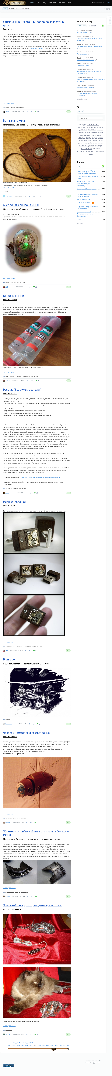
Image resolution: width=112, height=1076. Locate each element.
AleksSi (79, 52)
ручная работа (88, 143)
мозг (18, 282)
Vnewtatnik (9, 723)
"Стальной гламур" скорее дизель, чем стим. (32, 905)
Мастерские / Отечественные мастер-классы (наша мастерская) (86, 184)
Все (5, 8)
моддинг (94, 138)
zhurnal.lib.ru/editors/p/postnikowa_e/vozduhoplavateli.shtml (40, 477)
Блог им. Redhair (10, 299)
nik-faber (8, 896)
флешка (81, 151)
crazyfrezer (9, 196)
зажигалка (92, 130)
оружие (86, 140)
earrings (24, 376)
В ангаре (9, 659)
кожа (81, 135)
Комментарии (82, 25)
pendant (19, 376)
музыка (100, 138)
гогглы (91, 127)
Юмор (91, 154)
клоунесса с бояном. (37, 48)
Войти (108, 2)
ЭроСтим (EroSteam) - (84, 202)
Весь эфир (80, 99)
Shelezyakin (80, 44)
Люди (44, 3)
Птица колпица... (82, 54)
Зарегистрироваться (98, 2)
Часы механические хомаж (85, 60)
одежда (80, 140)
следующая (28, 1042)
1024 (22, 1045)
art (80, 124)
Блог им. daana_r (10, 29)
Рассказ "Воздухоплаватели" (22, 389)
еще (69, 3)
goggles (84, 124)
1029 (43, 1045)
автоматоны (9, 818)
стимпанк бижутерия (33, 376)
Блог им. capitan (10, 736)
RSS (85, 99)
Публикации (92, 25)
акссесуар (25, 892)
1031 (51, 1045)
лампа (99, 135)
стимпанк (86, 148)
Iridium (79, 30)
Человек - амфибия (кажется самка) (27, 733)
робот (101, 140)
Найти (108, 8)
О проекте (62, 3)
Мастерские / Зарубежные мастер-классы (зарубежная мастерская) (33, 209)
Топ (79, 166)
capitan (8, 822)
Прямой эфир (84, 21)
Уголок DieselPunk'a (83, 199)
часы (93, 151)
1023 (18, 1045)
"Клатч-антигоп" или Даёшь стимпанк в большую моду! (36, 833)
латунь (81, 137)
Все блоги (80, 223)
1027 (35, 1045)
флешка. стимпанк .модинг (13, 646)
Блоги (38, 3)
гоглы (96, 127)
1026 (30, 1045)
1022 (13, 1045)
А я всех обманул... (83, 32)
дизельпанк (83, 130)
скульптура (98, 146)
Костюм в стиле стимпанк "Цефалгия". (89, 46)
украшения (96, 148)
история (100, 132)
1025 (26, 1045)
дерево (101, 127)
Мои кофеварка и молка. (85, 87)
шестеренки (100, 151)
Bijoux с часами (13, 296)
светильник (99, 143)
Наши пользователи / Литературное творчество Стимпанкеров (85, 214)
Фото (88, 151)
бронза (80, 127)
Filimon (8, 1034)
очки (91, 140)
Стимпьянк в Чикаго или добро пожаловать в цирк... (33, 23)
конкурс (87, 135)
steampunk (93, 124)
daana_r (8, 111)
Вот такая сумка (14, 120)
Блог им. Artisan (10, 393)
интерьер (94, 132)
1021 (9, 1045)
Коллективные (13, 8)
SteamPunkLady (81, 85)
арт (101, 124)
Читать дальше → (9, 103)
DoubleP (79, 69)
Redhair (8, 380)
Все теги (80, 111)
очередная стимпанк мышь (21, 205)
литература (9, 488)
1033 (60, 1045)
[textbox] (91, 118)
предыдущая (15, 1042)
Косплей (93, 135)
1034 (64, 1045)
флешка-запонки (14, 502)
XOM (7, 287)
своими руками (86, 145)
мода (20, 892)
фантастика (22, 488)
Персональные (25, 8)
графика (8, 719)
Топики (32, 3)
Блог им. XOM (9, 505)
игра (88, 132)
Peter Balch (13, 282)
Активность (52, 3)
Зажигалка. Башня (83, 66)
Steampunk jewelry (11, 376)
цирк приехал (20, 107)
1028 (39, 1045)
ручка (80, 143)
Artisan (7, 493)
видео (85, 127)
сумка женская (10, 892)
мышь (7, 282)
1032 (56, 1045)
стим (18, 818)
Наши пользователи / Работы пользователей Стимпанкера (29, 663)
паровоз (95, 140)
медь (88, 137)
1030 (47, 1045)
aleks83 (79, 36)
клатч (16, 892)
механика (23, 818)
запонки (24, 646)
